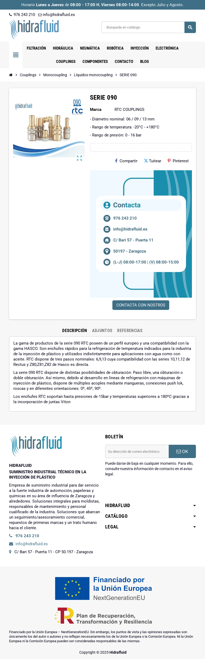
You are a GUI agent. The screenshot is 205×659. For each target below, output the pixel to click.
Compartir (126, 161)
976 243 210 (22, 14)
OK (182, 451)
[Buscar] (148, 27)
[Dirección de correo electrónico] (137, 451)
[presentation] (145, 490)
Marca (95, 109)
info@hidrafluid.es (56, 14)
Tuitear (152, 161)
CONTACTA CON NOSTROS (140, 305)
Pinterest (178, 161)
